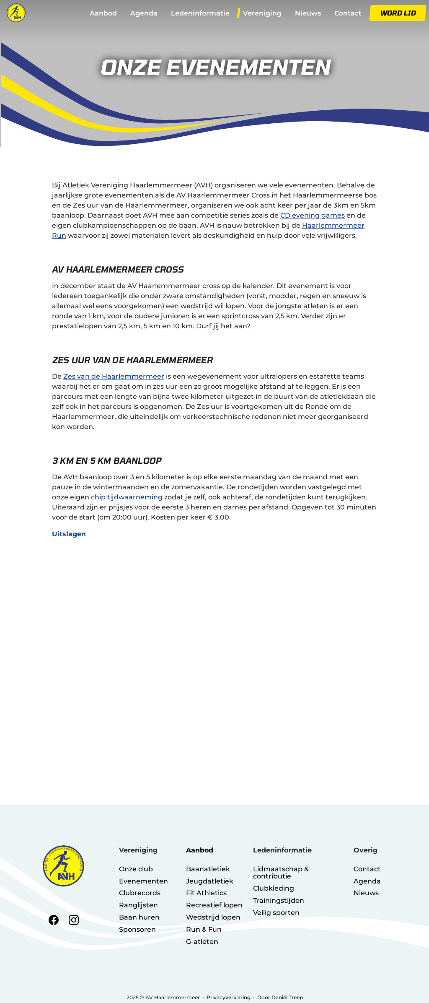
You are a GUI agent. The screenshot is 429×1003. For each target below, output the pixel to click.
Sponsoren (137, 929)
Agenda (144, 13)
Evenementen (143, 881)
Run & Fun (204, 929)
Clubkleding (273, 888)
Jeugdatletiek (209, 881)
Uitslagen (69, 534)
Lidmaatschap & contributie (281, 873)
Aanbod (103, 13)
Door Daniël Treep (280, 997)
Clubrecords (139, 893)
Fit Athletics (206, 893)
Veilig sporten (276, 913)
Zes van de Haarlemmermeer (113, 376)
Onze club (136, 869)
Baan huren (139, 917)
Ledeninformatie (200, 13)
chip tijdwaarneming (126, 497)
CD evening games (312, 215)
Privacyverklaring (229, 997)
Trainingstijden (278, 900)
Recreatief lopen (214, 905)
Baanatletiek (208, 869)
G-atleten (202, 942)
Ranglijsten (138, 905)
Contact (348, 13)
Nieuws (308, 13)
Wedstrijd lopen (213, 917)
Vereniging (262, 13)
